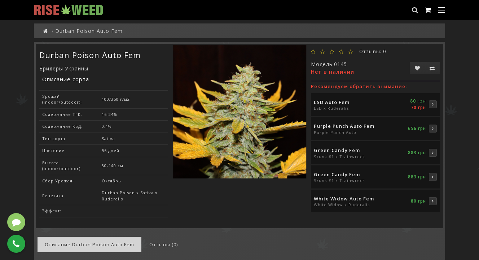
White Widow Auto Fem (344, 198)
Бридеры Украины (63, 68)
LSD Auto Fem (332, 102)
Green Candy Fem (337, 150)
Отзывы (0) (163, 244)
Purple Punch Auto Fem (344, 126)
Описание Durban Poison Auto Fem (89, 244)
